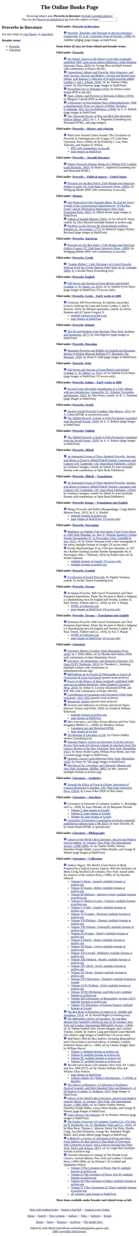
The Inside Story (93, 1222)
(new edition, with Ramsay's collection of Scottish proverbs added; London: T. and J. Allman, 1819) (99, 77)
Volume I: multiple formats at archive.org (95, 1051)
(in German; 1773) (96, 227)
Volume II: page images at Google (90, 813)
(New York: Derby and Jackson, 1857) (98, 1143)
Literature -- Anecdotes (86, 797)
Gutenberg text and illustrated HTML (92, 728)
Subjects (95, 1215)
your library (30, 34)
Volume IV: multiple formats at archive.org (96, 1061)
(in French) (97, 676)
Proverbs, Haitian (83, 324)
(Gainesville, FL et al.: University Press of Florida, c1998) (98, 34)
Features (62, 1222)
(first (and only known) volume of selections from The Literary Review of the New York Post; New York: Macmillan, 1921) (100, 746)
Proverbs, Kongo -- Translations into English (100, 502)
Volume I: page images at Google (90, 810)
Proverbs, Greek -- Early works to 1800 (96, 296)
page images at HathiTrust (86, 151)
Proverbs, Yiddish (83, 430)
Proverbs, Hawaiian (84, 344)
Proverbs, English (83, 276)
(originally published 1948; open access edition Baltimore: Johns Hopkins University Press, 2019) (99, 684)
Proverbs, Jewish (82, 404)
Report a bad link (71, 1209)
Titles (84, 1215)
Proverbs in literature (85, 26)
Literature (15, 49)
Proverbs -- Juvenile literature (91, 157)
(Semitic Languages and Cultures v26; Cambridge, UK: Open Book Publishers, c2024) (100, 460)
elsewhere (47, 34)
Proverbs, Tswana (83, 586)
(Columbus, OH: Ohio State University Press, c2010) (98, 788)
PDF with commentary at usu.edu (90, 148)
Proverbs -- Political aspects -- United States (99, 176)
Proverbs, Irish (81, 363)
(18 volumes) (83, 1114)
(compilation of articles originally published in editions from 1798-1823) (99, 822)
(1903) (87, 219)
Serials (108, 1215)
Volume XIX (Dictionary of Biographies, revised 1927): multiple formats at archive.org (103, 1000)
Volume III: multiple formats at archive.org (96, 1058)
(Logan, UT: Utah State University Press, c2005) (99, 185)
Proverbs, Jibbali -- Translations (92, 476)
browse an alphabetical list (52, 19)
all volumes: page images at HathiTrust (93, 1194)
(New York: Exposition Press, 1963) (99, 207)
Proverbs (14, 46)
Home (31, 1215)
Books (39, 1222)
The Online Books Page (69, 7)
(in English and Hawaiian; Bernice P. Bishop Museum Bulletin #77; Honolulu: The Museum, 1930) (100, 354)
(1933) (88, 89)
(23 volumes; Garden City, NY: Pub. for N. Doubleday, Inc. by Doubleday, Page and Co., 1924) (100, 1123)
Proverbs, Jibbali (83, 450)
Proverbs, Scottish (83, 570)
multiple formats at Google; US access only (96, 561)
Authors (72, 1215)
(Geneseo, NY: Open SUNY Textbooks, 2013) (99, 662)
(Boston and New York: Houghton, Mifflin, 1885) (97, 767)
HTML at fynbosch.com (85, 606)
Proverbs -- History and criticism (92, 128)
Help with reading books (44, 1209)
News (50, 1222)
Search (42, 1215)
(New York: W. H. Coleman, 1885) (100, 267)
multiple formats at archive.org (89, 315)
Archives (75, 1222)
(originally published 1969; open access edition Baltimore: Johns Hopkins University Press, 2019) (100, 62)
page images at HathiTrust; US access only (95, 519)
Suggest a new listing (97, 1209)
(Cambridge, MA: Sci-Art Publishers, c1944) (100, 106)
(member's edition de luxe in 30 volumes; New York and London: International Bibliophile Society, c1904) (98, 1022)
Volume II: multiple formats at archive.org (95, 1054)
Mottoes (77, 195)
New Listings (57, 1215)
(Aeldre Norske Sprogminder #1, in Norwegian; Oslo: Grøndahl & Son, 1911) (100, 536)
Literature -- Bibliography (88, 833)
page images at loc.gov (84, 731)
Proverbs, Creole (82, 257)
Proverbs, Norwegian (85, 525)
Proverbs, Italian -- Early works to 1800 (96, 382)
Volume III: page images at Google (91, 816)
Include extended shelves (96, 16)
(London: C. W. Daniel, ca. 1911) (96, 285)
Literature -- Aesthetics (86, 778)
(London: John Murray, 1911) (99, 411)
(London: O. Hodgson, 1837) (100, 1088)
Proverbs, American (84, 238)
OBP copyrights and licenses (69, 1231)
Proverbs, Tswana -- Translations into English (100, 615)
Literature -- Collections (87, 858)
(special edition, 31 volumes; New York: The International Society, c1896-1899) (100, 843)
